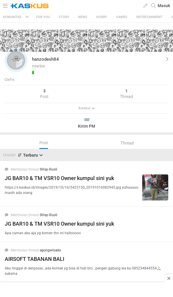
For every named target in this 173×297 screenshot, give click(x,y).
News (82, 17)
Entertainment (149, 17)
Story (64, 17)
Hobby (101, 17)
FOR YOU (43, 17)
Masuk (164, 5)
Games (121, 17)
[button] (16, 60)
